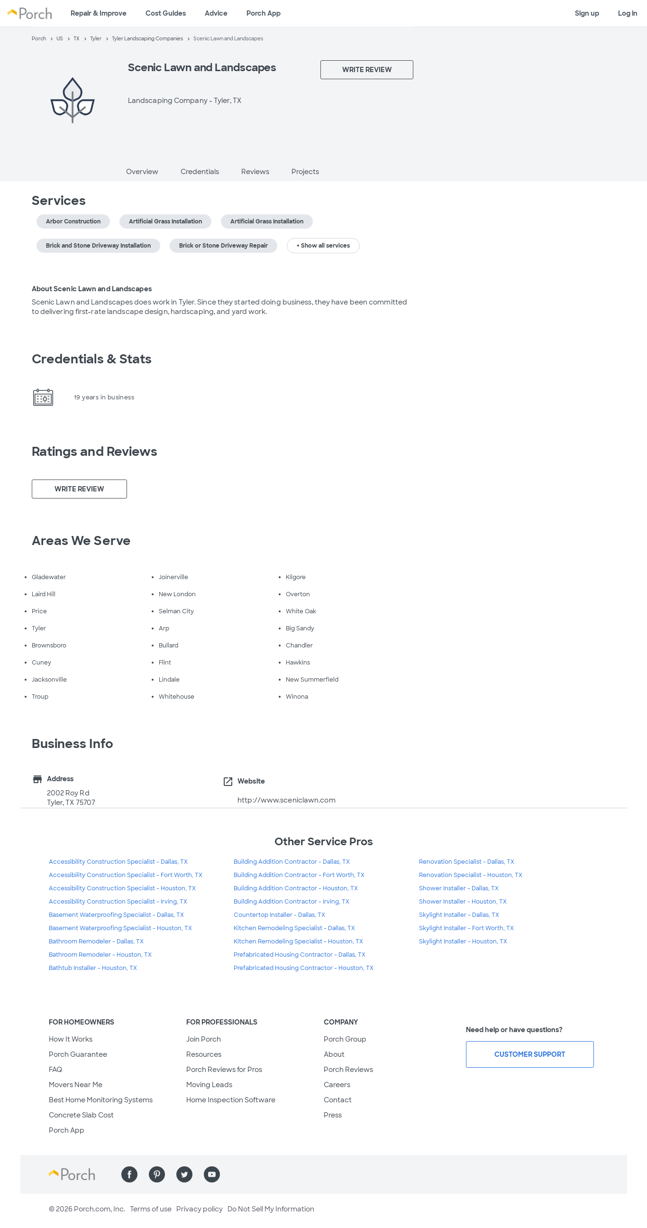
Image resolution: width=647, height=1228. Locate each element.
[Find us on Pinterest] (157, 1174)
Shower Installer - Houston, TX (463, 901)
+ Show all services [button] (323, 245)
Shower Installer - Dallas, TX (459, 888)
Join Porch (203, 1039)
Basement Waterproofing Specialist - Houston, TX (120, 928)
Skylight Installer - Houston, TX (463, 941)
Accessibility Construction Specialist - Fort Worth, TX (125, 875)
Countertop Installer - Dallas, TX (279, 915)
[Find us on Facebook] (129, 1174)
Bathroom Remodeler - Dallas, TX (96, 941)
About (334, 1054)
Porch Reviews (348, 1069)
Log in (628, 13)
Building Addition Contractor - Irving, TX (291, 901)
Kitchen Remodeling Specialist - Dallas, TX (294, 928)
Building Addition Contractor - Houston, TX (296, 888)
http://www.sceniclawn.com (286, 800)
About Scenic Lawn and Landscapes (92, 289)
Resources (203, 1054)
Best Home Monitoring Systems (101, 1100)
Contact (338, 1100)
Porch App (263, 13)
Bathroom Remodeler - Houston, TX (100, 955)
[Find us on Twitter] (184, 1174)
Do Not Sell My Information (271, 1209)
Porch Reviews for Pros (224, 1069)
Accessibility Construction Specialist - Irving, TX (118, 901)
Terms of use (151, 1209)
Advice (216, 13)
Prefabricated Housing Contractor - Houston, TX (304, 968)
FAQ (55, 1069)
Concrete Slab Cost (81, 1115)
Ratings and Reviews (95, 451)
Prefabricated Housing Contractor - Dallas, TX (299, 955)
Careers (337, 1084)
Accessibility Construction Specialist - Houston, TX (122, 888)
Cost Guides (166, 13)
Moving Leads (209, 1084)
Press (333, 1115)
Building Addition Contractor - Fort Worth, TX (299, 875)
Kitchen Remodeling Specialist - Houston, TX (298, 941)
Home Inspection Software (230, 1100)
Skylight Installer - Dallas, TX (459, 915)
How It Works (70, 1039)
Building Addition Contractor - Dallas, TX (292, 862)
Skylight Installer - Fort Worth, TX (466, 928)
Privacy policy (199, 1209)
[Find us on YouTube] (212, 1174)
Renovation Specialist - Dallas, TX (466, 862)
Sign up (587, 13)
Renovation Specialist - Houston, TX (470, 875)
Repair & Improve (99, 13)
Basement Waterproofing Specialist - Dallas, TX (116, 915)
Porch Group (345, 1039)
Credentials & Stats (92, 359)
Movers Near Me (75, 1084)
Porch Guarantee (78, 1054)
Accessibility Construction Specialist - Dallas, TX (118, 862)
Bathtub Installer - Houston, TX (93, 968)
